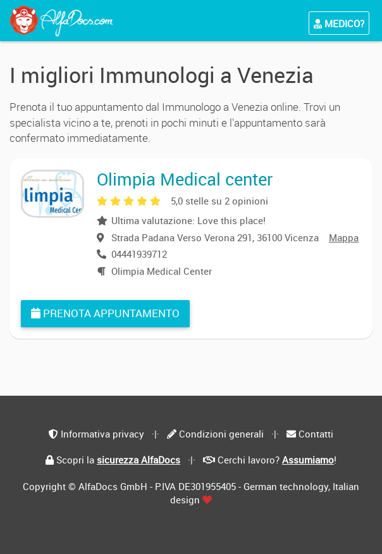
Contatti (316, 433)
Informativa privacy (102, 433)
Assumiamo (308, 459)
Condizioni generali (221, 433)
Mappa (344, 237)
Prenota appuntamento (105, 313)
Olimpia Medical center (185, 179)
